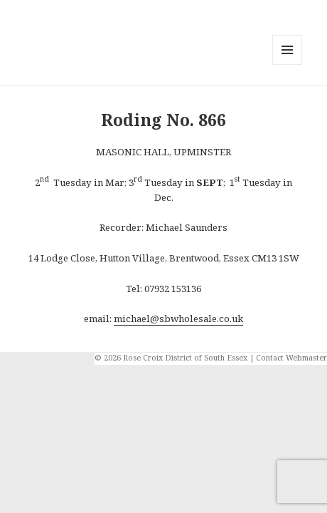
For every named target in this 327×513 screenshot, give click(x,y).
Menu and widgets (287, 64)
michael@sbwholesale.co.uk (178, 318)
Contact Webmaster (291, 358)
